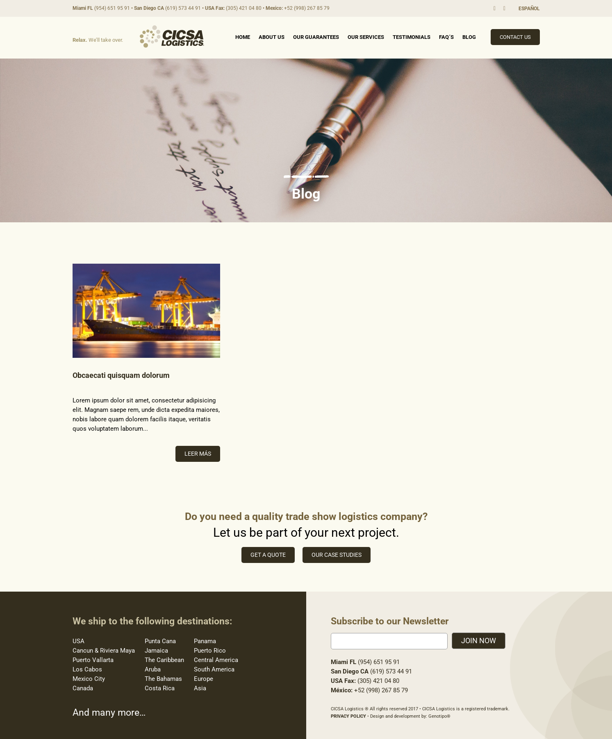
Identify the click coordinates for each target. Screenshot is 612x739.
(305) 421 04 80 (244, 8)
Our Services (366, 37)
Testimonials (411, 37)
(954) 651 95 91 (112, 8)
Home (242, 37)
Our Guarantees (316, 37)
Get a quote (268, 554)
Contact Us (515, 37)
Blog (469, 37)
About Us (271, 37)
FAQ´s (446, 37)
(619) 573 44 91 (183, 8)
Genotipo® (439, 716)
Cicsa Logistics (172, 36)
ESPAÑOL (529, 8)
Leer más (197, 453)
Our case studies (337, 554)
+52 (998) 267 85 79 (307, 8)
